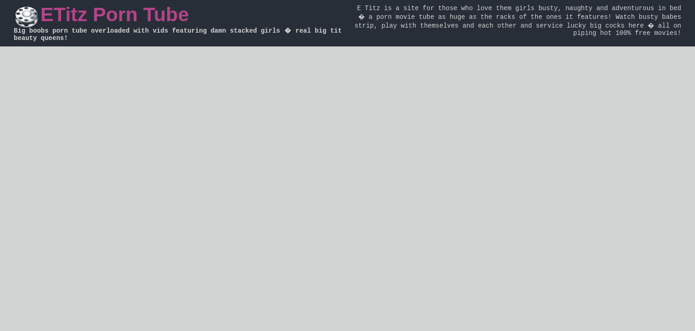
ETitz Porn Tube (114, 14)
